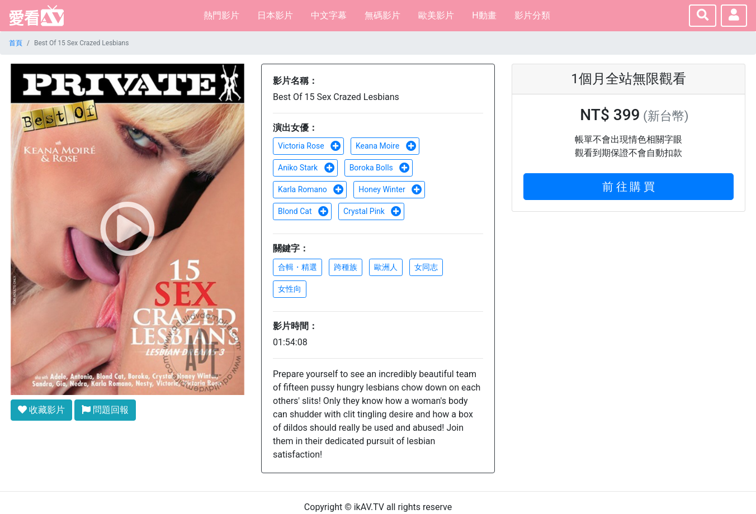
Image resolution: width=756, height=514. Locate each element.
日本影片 (275, 15)
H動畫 (484, 15)
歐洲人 (386, 267)
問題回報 (105, 409)
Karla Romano (311, 189)
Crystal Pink (372, 211)
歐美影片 (436, 15)
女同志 (426, 267)
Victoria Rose (309, 145)
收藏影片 (41, 409)
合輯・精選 (297, 267)
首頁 (15, 43)
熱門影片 (221, 15)
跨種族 (345, 267)
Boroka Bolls (379, 167)
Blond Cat (303, 211)
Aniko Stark (306, 167)
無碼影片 (382, 15)
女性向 (289, 288)
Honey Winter (390, 189)
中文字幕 (329, 15)
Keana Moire (386, 145)
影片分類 (532, 15)
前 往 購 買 (628, 186)
